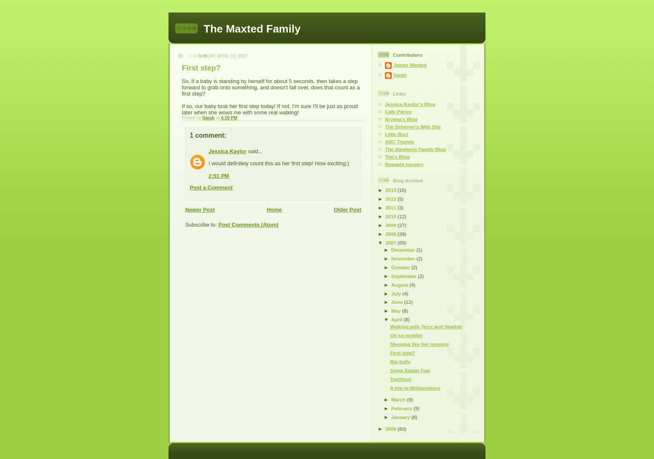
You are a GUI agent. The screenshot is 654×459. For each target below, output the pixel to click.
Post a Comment (211, 187)
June (397, 302)
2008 (391, 234)
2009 (391, 225)
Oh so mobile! (406, 335)
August (400, 285)
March (399, 399)
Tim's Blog (397, 156)
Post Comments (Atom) (249, 225)
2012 (391, 199)
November (403, 258)
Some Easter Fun (410, 370)
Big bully (400, 361)
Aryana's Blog (401, 119)
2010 (391, 216)
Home (274, 210)
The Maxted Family (252, 29)
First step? (402, 353)
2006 (391, 428)
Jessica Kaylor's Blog (410, 104)
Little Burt (396, 134)
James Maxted (410, 65)
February (402, 408)
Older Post (347, 210)
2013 (391, 190)
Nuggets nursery (404, 164)
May (396, 310)
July (396, 293)
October (401, 267)
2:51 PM (219, 176)
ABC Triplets (399, 141)
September (404, 276)
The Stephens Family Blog (415, 149)
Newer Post (200, 210)
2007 (391, 242)
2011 (391, 207)
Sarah (400, 75)
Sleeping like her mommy (419, 344)
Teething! (401, 379)
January (401, 417)
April (397, 319)
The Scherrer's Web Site (413, 126)
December (403, 249)
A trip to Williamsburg (415, 388)
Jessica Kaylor (228, 151)
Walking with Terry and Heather (426, 326)
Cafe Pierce (398, 111)
